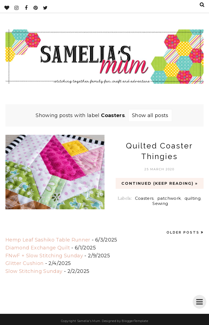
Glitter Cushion (24, 263)
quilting (193, 198)
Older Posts (183, 232)
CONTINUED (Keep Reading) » (159, 183)
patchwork (169, 198)
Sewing (160, 203)
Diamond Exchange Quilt (37, 248)
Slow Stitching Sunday (34, 271)
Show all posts (150, 115)
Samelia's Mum (88, 321)
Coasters (144, 198)
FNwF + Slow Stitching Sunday (44, 256)
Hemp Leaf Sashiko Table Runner (47, 240)
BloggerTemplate (135, 321)
